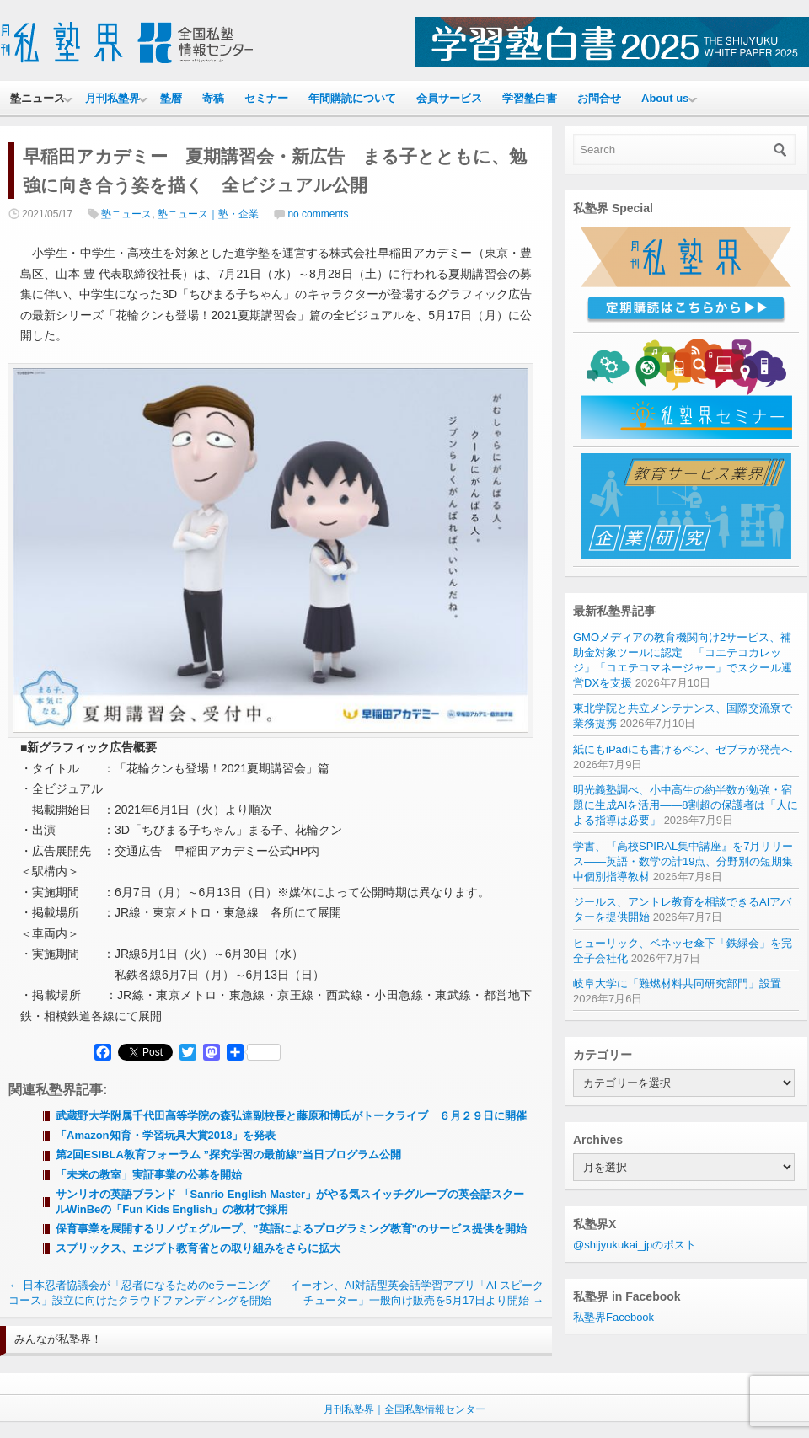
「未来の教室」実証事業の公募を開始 (149, 1174)
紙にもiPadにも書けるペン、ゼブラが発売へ (682, 749)
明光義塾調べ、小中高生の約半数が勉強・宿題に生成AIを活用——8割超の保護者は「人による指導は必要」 (685, 804)
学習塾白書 (529, 98)
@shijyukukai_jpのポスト (634, 1244)
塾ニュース (37, 98)
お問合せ (599, 98)
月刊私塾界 (112, 98)
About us (664, 98)
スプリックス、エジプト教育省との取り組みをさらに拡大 (198, 1248)
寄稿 (213, 98)
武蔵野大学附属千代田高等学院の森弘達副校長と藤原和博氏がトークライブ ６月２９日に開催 (291, 1115)
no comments (317, 214)
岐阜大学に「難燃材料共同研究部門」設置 (677, 983)
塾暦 (171, 98)
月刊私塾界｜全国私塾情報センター (404, 1409)
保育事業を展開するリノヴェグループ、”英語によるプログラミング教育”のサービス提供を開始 (291, 1228)
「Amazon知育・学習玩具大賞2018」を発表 (166, 1135)
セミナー (266, 98)
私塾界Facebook (613, 1317)
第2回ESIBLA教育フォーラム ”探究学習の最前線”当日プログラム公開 (228, 1154)
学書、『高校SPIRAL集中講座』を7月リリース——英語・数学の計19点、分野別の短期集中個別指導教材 (683, 861)
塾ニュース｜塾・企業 (208, 214)
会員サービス (449, 98)
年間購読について (352, 98)
